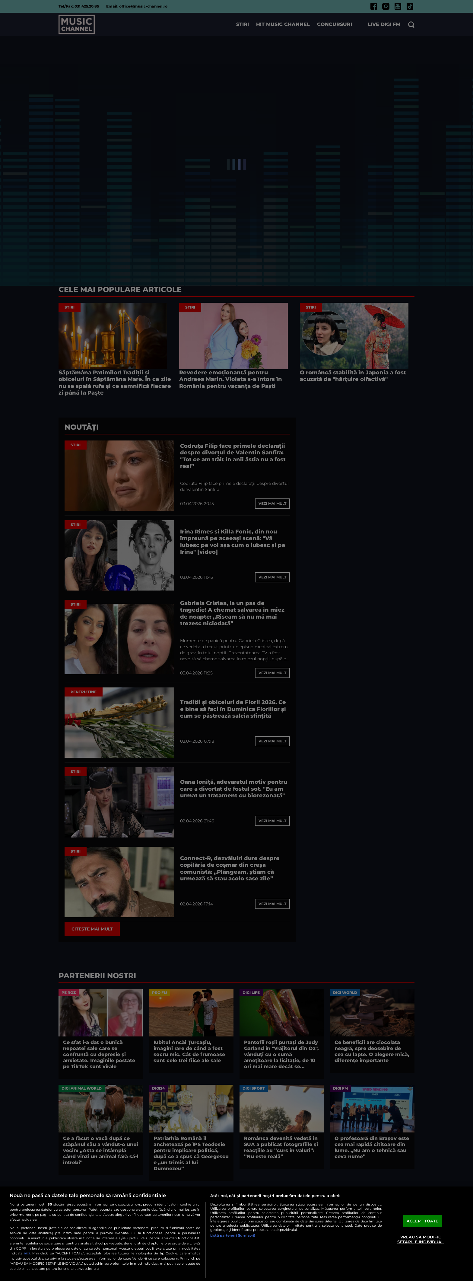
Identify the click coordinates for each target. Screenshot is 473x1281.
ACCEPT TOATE (423, 1221)
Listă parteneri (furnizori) (232, 1235)
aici (27, 1253)
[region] (236, 1234)
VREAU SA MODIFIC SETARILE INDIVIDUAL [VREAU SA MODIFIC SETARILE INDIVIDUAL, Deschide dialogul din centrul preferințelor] (420, 1239)
